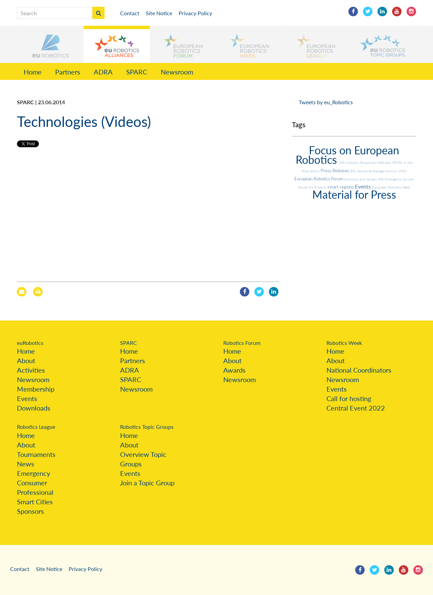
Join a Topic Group (147, 483)
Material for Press (354, 194)
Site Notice (159, 13)
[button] (50, 44)
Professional (35, 492)
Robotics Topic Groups (147, 426)
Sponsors (30, 511)
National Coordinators (358, 370)
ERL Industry (350, 162)
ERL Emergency (390, 179)
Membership (35, 389)
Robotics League (36, 426)
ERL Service (359, 171)
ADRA (103, 72)
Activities (31, 370)
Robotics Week (344, 342)
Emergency (33, 473)
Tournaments (36, 454)
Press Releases (335, 170)
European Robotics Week (391, 187)
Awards (234, 370)
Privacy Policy (195, 13)
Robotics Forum (241, 342)
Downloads (33, 408)
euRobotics (30, 342)
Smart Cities (35, 502)
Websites (385, 162)
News (25, 464)
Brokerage (377, 171)
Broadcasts (369, 162)
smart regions (341, 187)
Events (363, 186)
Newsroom (177, 72)
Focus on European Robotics (347, 155)
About (26, 360)
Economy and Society (361, 179)
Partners (67, 72)
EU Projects (318, 187)
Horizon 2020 (396, 171)
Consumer (32, 483)
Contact (129, 13)
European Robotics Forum (319, 178)
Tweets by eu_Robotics (326, 102)
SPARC (136, 72)
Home (33, 72)
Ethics (316, 171)
